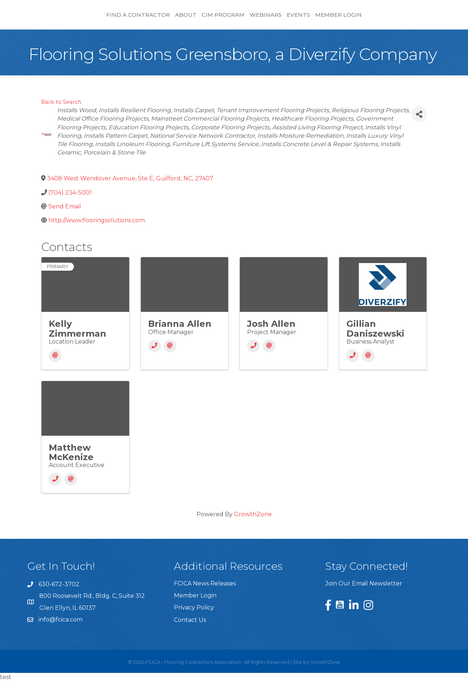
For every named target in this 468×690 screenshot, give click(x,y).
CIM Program (161, 18)
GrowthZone (253, 523)
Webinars (328, 18)
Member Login (400, 18)
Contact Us (190, 628)
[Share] (419, 123)
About (124, 18)
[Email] (55, 364)
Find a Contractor (76, 18)
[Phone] (154, 354)
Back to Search (61, 110)
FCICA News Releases (205, 592)
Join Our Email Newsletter (363, 592)
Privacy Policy (194, 616)
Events (360, 18)
